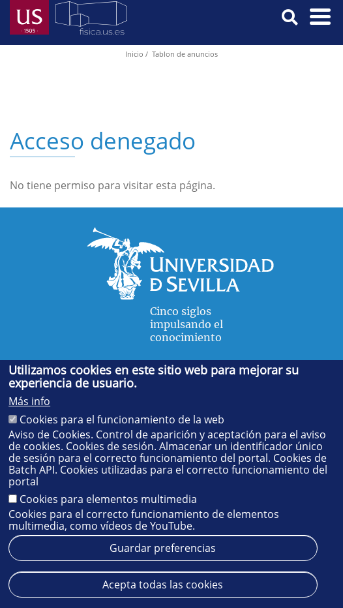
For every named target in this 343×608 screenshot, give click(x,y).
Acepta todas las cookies (162, 584)
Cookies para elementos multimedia (108, 499)
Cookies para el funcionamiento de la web (122, 419)
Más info (29, 401)
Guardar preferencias (163, 548)
